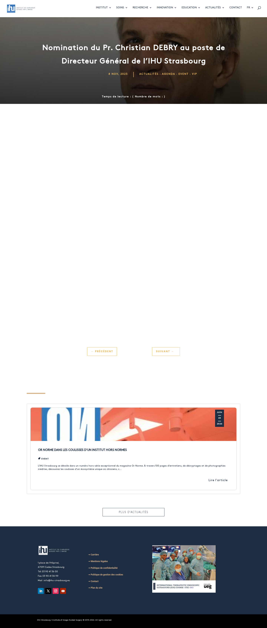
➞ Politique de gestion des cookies (105, 574)
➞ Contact (93, 581)
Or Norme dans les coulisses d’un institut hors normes (82, 450)
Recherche (140, 9)
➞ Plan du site (95, 588)
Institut (102, 9)
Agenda (168, 74)
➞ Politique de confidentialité (103, 568)
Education (189, 9)
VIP (194, 74)
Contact (235, 9)
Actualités (213, 9)
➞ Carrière (93, 554)
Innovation (165, 9)
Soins (120, 9)
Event (183, 74)
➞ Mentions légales (98, 561)
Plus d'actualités (133, 512)
